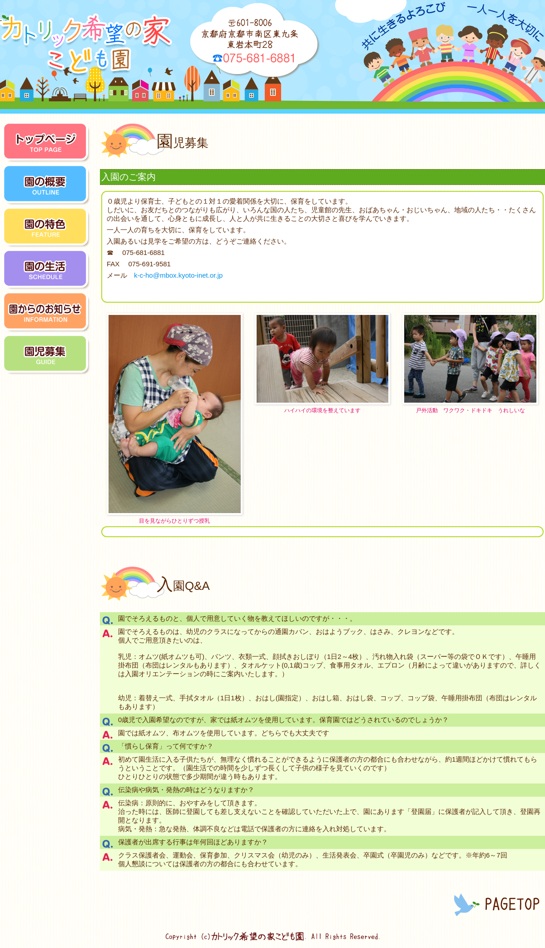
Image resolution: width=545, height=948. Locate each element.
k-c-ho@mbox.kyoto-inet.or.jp (178, 275)
